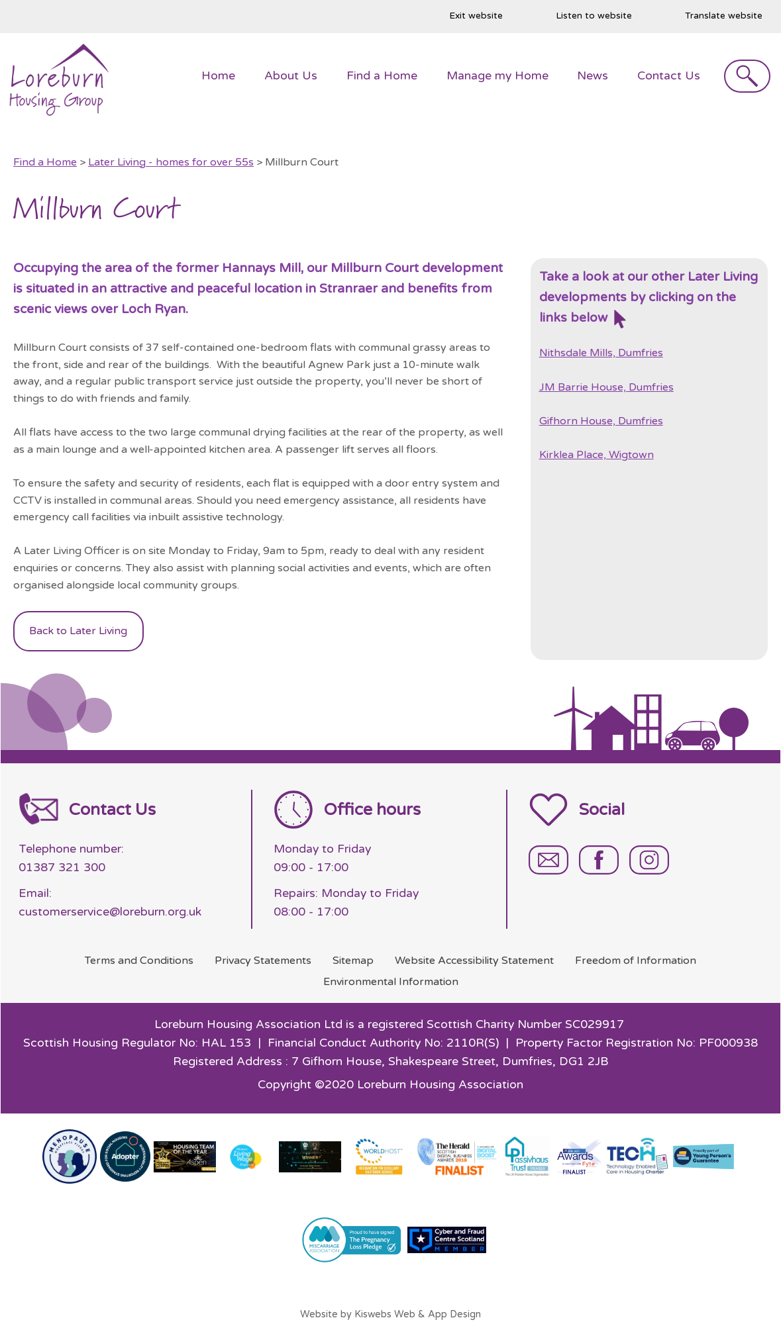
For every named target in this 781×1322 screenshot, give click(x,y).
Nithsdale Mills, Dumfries (601, 352)
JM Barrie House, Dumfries (606, 387)
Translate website (723, 16)
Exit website (476, 16)
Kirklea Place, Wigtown (596, 454)
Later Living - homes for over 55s (171, 162)
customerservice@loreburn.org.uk (110, 912)
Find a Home (45, 162)
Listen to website (594, 16)
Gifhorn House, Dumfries (601, 421)
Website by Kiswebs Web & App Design (390, 1314)
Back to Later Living (78, 630)
